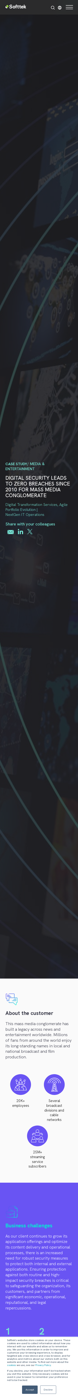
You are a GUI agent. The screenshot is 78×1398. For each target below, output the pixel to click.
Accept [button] (30, 1389)
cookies (11, 1365)
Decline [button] (48, 1389)
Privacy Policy (43, 1365)
